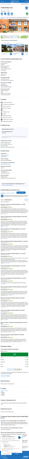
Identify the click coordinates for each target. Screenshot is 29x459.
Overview (2, 17)
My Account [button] (3, 456)
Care (5, 17)
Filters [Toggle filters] (26, 199)
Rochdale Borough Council (5, 164)
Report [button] (9, 205)
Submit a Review (21, 192)
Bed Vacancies (25, 17)
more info (23, 448)
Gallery (10, 17)
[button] (1, 1)
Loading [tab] (2, 390)
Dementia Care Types (6, 82)
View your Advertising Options (7, 185)
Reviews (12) (14, 17)
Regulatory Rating (19, 17)
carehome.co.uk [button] (4, 457)
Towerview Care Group (5, 155)
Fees (7, 17)
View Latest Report (5, 375)
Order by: (2, 199)
